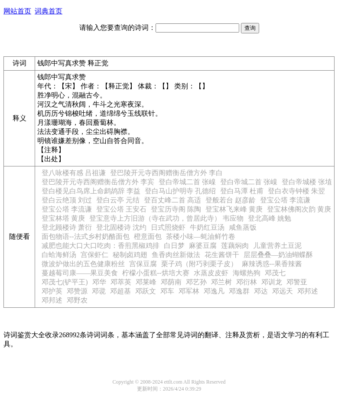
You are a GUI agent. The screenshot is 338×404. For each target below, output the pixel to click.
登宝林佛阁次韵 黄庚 (299, 209)
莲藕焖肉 (235, 245)
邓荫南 (171, 282)
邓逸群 (239, 291)
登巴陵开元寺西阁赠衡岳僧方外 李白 (166, 172)
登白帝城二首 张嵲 (187, 182)
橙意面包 (148, 236)
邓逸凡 (214, 291)
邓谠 (99, 291)
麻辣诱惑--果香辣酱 (272, 263)
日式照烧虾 (168, 227)
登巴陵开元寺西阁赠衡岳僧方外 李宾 (98, 182)
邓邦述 (307, 291)
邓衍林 (246, 282)
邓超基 (120, 291)
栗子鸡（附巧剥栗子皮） (199, 263)
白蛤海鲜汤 (59, 254)
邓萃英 (120, 282)
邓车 (167, 291)
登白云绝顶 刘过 (67, 200)
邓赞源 (77, 291)
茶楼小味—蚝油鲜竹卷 (200, 236)
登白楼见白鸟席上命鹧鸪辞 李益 (91, 191)
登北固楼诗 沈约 (121, 227)
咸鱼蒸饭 (243, 227)
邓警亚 (296, 282)
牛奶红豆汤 (207, 227)
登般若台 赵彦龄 (230, 200)
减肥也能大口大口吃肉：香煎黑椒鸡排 (100, 245)
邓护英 (52, 291)
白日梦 (174, 245)
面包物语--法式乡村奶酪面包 (86, 236)
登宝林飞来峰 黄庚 (234, 209)
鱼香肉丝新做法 (176, 254)
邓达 (261, 291)
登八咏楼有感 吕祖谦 (74, 172)
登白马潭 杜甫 (241, 191)
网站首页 (17, 11)
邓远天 (282, 291)
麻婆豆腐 (203, 245)
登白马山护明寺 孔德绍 (180, 191)
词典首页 (48, 11)
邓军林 (189, 291)
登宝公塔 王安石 (121, 209)
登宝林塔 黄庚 (63, 218)
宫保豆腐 (143, 263)
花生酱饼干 (222, 254)
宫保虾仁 (94, 254)
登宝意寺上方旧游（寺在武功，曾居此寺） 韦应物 (166, 218)
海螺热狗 (246, 273)
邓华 (99, 282)
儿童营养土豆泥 (277, 245)
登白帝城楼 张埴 (307, 182)
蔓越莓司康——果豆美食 (80, 273)
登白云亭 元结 (118, 200)
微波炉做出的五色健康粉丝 (83, 263)
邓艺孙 (196, 282)
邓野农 (77, 300)
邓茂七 (275, 273)
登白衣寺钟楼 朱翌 (296, 191)
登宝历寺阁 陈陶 (176, 209)
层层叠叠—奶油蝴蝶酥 (278, 254)
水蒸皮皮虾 (211, 273)
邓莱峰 (146, 282)
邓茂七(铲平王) (65, 282)
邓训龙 (271, 282)
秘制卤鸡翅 (130, 254)
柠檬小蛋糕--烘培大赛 (155, 273)
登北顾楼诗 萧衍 (67, 227)
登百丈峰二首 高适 (172, 200)
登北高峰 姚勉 (269, 218)
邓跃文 (145, 291)
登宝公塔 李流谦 (285, 200)
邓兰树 (221, 282)
